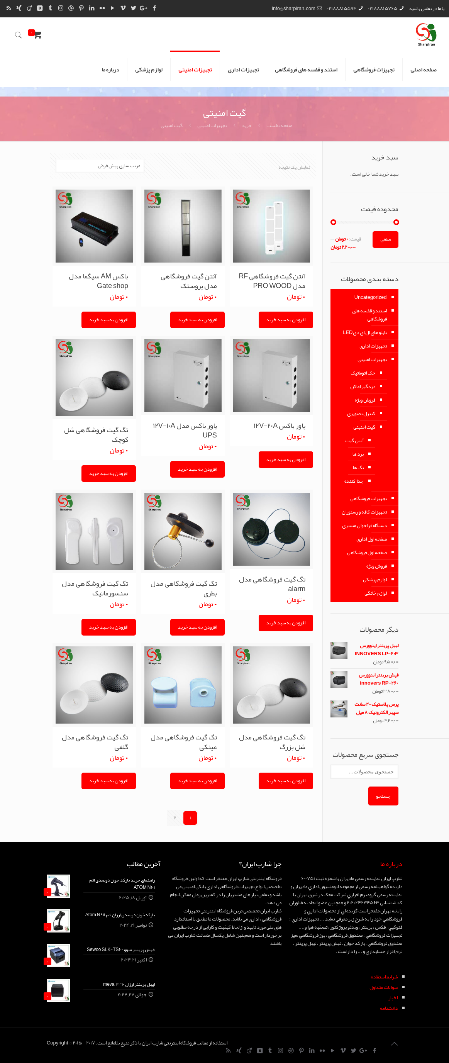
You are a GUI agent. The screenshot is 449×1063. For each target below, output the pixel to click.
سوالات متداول (383, 987)
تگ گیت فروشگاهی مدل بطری (184, 588)
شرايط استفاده (384, 977)
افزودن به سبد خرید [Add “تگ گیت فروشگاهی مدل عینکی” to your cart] (197, 781)
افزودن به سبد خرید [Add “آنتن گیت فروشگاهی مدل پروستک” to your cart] (197, 320)
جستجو (383, 796)
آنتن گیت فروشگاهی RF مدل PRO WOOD (272, 281)
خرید (247, 125)
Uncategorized (370, 297)
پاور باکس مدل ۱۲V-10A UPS (185, 430)
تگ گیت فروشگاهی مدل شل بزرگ (272, 742)
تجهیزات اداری (373, 346)
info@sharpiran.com (293, 8)
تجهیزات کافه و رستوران (364, 512)
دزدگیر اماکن (362, 386)
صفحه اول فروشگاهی (367, 553)
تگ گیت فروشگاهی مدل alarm (272, 584)
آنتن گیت (354, 441)
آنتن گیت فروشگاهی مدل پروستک (189, 281)
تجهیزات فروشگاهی (368, 498)
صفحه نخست (279, 125)
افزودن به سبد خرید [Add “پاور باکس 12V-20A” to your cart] (285, 459)
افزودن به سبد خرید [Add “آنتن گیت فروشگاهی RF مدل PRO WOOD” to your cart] (285, 320)
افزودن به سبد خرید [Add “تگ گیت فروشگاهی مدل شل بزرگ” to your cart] (285, 781)
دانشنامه (389, 1008)
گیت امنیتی (364, 427)
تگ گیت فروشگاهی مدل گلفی (95, 742)
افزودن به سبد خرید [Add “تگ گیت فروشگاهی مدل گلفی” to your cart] (108, 781)
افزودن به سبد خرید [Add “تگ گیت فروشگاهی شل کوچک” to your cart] (108, 473)
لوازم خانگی (375, 593)
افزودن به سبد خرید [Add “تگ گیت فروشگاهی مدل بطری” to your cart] (197, 627)
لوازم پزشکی (375, 580)
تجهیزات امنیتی (212, 125)
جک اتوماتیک (363, 373)
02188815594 (341, 8)
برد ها (358, 454)
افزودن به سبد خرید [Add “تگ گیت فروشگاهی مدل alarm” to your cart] (285, 623)
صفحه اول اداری (371, 539)
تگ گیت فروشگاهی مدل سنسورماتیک (95, 588)
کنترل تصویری (361, 414)
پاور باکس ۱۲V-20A (279, 425)
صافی (385, 239)
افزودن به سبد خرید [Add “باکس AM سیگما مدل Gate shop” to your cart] (108, 320)
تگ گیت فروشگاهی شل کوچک (96, 434)
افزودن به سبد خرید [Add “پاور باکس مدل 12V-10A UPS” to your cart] (197, 469)
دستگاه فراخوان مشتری (364, 525)
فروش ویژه (365, 400)
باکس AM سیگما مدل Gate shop (98, 281)
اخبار (393, 998)
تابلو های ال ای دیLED (364, 332)
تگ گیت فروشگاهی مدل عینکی (184, 742)
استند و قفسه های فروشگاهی (369, 315)
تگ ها (358, 468)
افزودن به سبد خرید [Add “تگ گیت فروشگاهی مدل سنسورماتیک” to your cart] (108, 627)
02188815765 (382, 8)
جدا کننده (354, 481)
